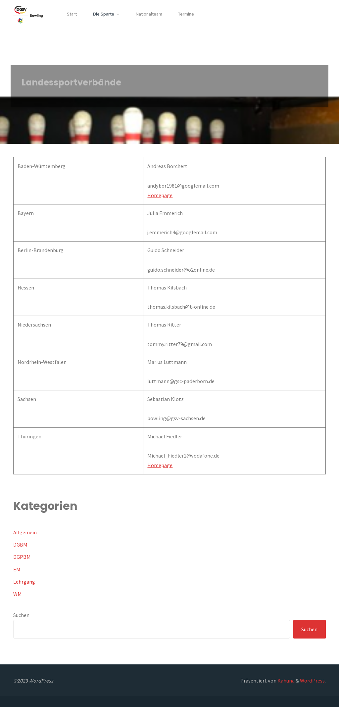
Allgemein (25, 532)
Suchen (21, 615)
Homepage (159, 195)
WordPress (312, 680)
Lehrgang (24, 581)
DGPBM (22, 556)
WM (17, 594)
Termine (186, 14)
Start (72, 14)
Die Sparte (103, 14)
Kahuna (285, 680)
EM (17, 569)
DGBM (20, 544)
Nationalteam (148, 14)
